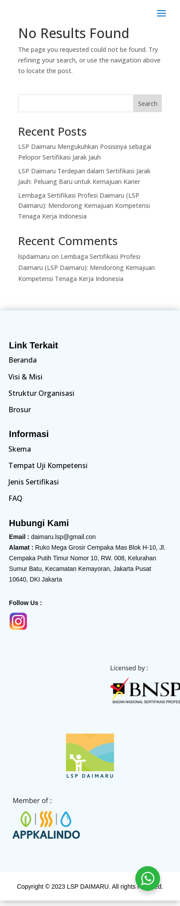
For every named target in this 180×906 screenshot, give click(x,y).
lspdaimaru (34, 256)
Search (147, 103)
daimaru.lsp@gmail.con (63, 536)
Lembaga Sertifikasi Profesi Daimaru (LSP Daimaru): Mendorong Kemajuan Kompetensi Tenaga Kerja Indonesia (84, 206)
